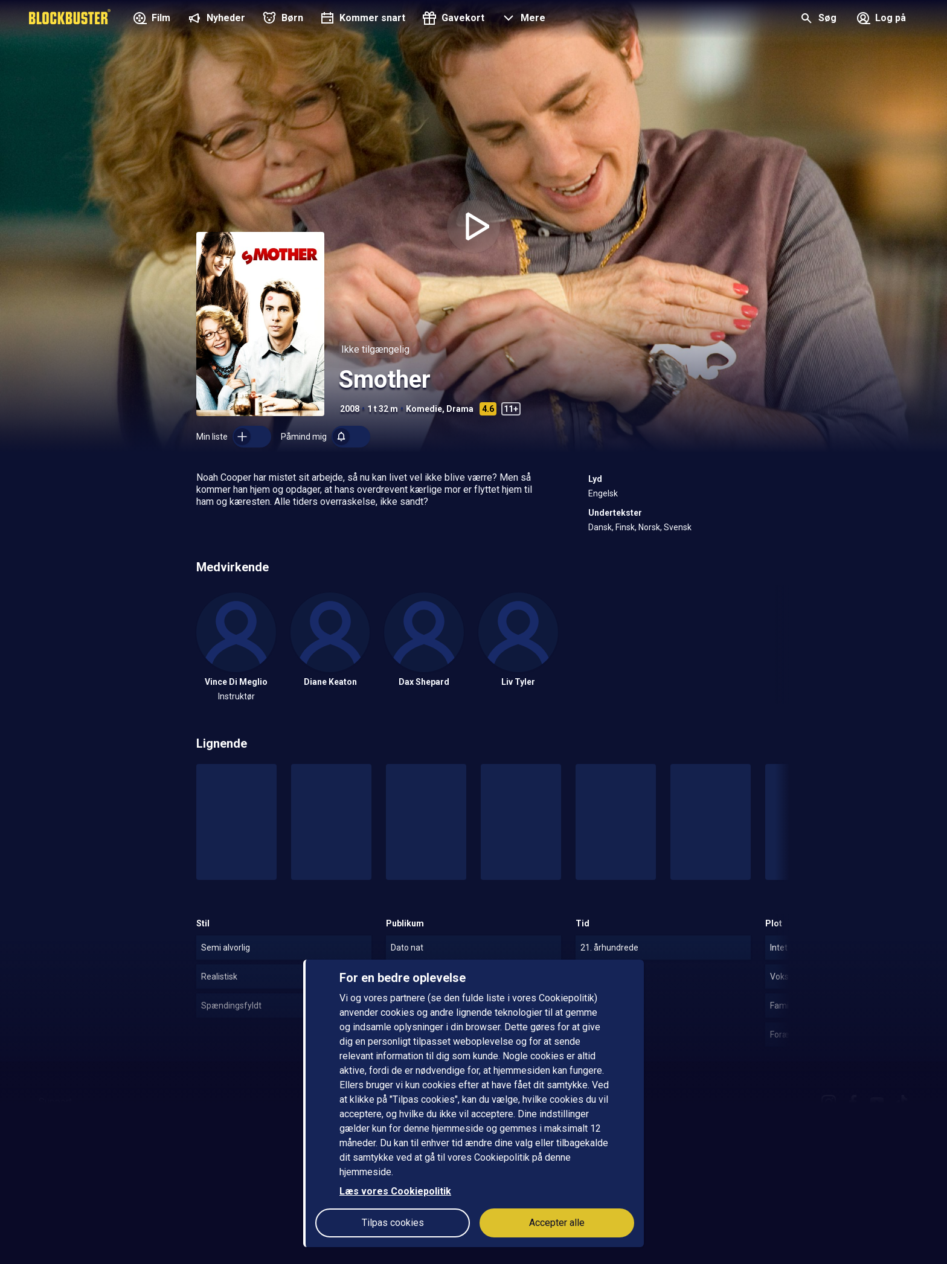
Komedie (424, 409)
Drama (460, 409)
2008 (349, 409)
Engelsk (603, 493)
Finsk (625, 527)
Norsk (649, 527)
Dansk (600, 527)
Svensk (678, 527)
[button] (522, 19)
